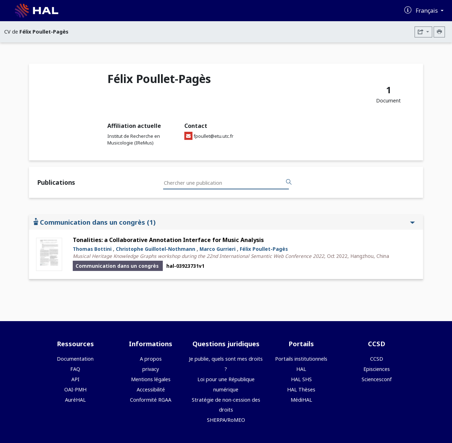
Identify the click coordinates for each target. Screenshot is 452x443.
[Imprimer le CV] (439, 31)
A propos (151, 358)
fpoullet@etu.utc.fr (213, 136)
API (75, 379)
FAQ (75, 369)
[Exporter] (423, 31)
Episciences (376, 369)
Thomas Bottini (92, 249)
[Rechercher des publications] (289, 182)
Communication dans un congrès (224, 222)
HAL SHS (301, 379)
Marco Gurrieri (218, 249)
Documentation (75, 358)
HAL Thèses (301, 389)
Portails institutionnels (301, 358)
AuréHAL (75, 399)
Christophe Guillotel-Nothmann (155, 249)
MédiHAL (301, 399)
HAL (301, 369)
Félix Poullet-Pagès (264, 249)
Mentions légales (151, 379)
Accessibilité (151, 389)
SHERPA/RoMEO (226, 420)
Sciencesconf (377, 379)
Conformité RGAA (150, 399)
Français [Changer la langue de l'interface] (427, 10)
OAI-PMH (75, 389)
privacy (150, 369)
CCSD (376, 358)
